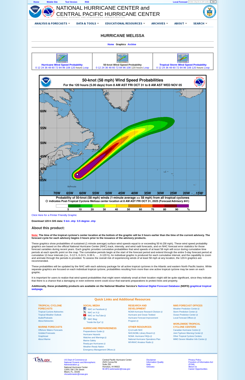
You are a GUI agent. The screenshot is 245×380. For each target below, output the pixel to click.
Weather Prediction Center (185, 309)
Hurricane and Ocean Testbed (141, 315)
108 (68, 67)
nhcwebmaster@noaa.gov (76, 374)
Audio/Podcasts (45, 318)
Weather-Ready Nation (93, 346)
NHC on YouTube (93, 315)
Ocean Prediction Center (184, 315)
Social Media (91, 305)
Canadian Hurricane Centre (185, 330)
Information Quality (154, 362)
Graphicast (43, 336)
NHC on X (90, 312)
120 (73, 67)
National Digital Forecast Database (159, 286)
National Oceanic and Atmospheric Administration (91, 17)
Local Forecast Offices (183, 318)
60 (53, 67)
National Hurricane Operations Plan (144, 339)
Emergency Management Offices (98, 350)
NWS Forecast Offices (188, 305)
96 (63, 67)
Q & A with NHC (135, 330)
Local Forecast (180, 2)
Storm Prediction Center (184, 312)
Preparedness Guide (92, 331)
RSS (87, 2)
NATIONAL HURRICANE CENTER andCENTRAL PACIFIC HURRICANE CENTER (108, 11)
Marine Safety (89, 340)
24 (42, 67)
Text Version (71, 2)
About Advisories (45, 321)
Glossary (150, 367)
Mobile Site (52, 2)
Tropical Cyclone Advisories (50, 312)
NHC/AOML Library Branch (140, 333)
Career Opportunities (197, 369)
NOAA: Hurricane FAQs (139, 336)
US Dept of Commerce (74, 360)
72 (56, 67)
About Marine (44, 339)
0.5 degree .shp (86, 221)
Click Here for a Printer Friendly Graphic (54, 215)
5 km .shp (69, 221)
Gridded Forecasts (46, 333)
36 (46, 67)
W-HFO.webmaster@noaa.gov (116, 369)
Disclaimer (151, 360)
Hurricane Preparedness (100, 328)
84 (60, 67)
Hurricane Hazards (91, 334)
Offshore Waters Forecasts (50, 330)
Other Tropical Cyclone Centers (187, 336)
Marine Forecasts (50, 327)
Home (36, 2)
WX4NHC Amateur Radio (139, 342)
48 (49, 67)
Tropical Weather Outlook (49, 315)
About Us (192, 367)
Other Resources (139, 327)
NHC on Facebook (94, 309)
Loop (86, 67)
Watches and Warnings (93, 337)
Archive (132, 44)
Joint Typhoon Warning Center (187, 333)
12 (39, 67)
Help (148, 364)
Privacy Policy (194, 360)
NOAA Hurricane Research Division (144, 312)
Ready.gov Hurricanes (93, 343)
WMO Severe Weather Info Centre (188, 339)
